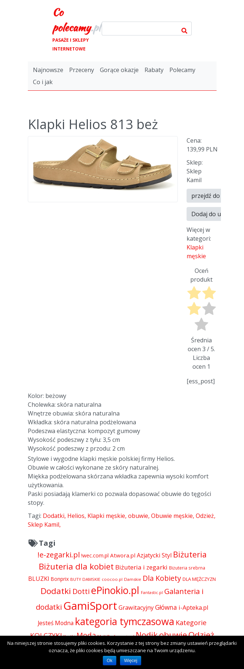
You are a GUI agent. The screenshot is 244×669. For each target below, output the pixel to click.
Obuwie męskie (172, 516)
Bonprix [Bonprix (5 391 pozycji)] (60, 578)
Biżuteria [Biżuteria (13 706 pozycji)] (190, 554)
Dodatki (53, 516)
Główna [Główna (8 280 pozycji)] (166, 607)
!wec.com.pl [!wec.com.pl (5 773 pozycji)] (95, 555)
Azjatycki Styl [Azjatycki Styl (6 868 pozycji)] (154, 555)
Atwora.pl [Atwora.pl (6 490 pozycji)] (122, 555)
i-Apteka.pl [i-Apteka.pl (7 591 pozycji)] (194, 607)
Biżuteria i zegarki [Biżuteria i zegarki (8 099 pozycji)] (141, 567)
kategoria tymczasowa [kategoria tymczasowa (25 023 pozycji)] (124, 621)
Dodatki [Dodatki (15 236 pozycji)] (56, 591)
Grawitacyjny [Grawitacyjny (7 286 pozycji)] (136, 608)
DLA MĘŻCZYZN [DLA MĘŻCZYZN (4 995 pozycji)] (199, 579)
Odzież (205, 516)
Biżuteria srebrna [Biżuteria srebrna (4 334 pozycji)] (187, 568)
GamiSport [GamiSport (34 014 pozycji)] (90, 605)
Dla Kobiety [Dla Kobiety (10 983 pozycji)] (162, 578)
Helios (76, 516)
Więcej (130, 660)
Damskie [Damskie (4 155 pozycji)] (132, 579)
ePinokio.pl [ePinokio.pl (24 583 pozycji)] (115, 590)
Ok (109, 660)
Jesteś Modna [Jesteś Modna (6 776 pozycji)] (56, 623)
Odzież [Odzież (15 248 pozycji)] (201, 634)
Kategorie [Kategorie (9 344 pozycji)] (191, 622)
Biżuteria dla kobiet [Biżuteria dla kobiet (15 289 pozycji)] (76, 566)
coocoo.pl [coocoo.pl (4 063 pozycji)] (112, 579)
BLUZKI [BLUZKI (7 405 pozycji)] (38, 579)
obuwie (138, 516)
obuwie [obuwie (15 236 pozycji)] (173, 634)
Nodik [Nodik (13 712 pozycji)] (147, 634)
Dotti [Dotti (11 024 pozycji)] (81, 591)
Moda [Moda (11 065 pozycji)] (86, 635)
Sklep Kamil (43, 524)
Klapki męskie (106, 516)
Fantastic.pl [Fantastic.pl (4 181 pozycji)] (152, 592)
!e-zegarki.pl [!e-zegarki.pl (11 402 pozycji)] (59, 555)
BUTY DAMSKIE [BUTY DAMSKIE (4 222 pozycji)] (85, 579)
